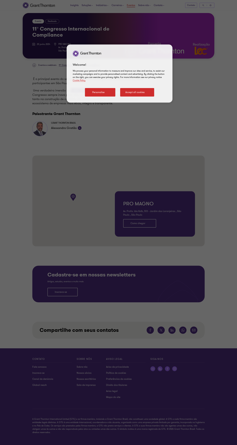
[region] (119, 73)
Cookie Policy (79, 80)
